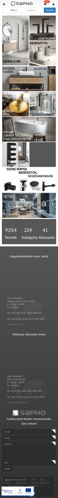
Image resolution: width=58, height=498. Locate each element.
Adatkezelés (20, 483)
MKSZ (43, 480)
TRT (33, 480)
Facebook (32, 486)
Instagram (14, 486)
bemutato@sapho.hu (17, 402)
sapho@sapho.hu (15, 324)
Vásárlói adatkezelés (40, 483)
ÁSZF (8, 483)
